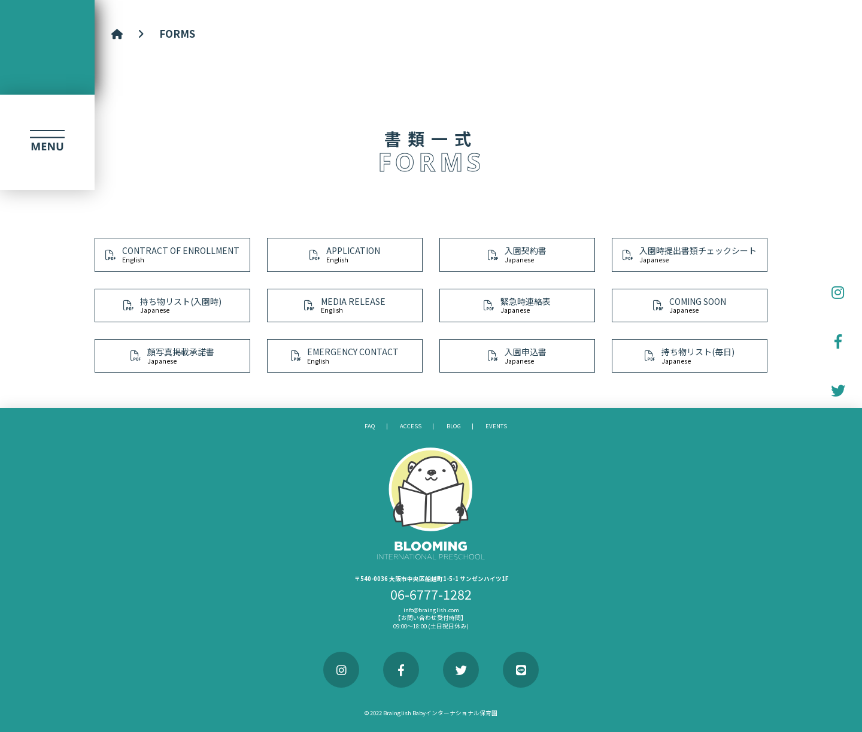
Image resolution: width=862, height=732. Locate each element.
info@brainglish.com (431, 610)
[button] (47, 142)
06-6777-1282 (431, 594)
